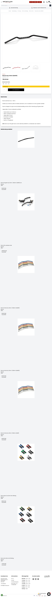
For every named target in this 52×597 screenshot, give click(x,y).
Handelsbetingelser (14, 581)
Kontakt (12, 580)
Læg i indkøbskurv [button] (16, 89)
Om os (12, 578)
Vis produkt (4, 189)
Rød (3, 83)
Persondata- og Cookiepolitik (14, 584)
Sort (8, 83)
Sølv (6, 83)
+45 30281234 (3, 583)
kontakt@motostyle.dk (5, 585)
